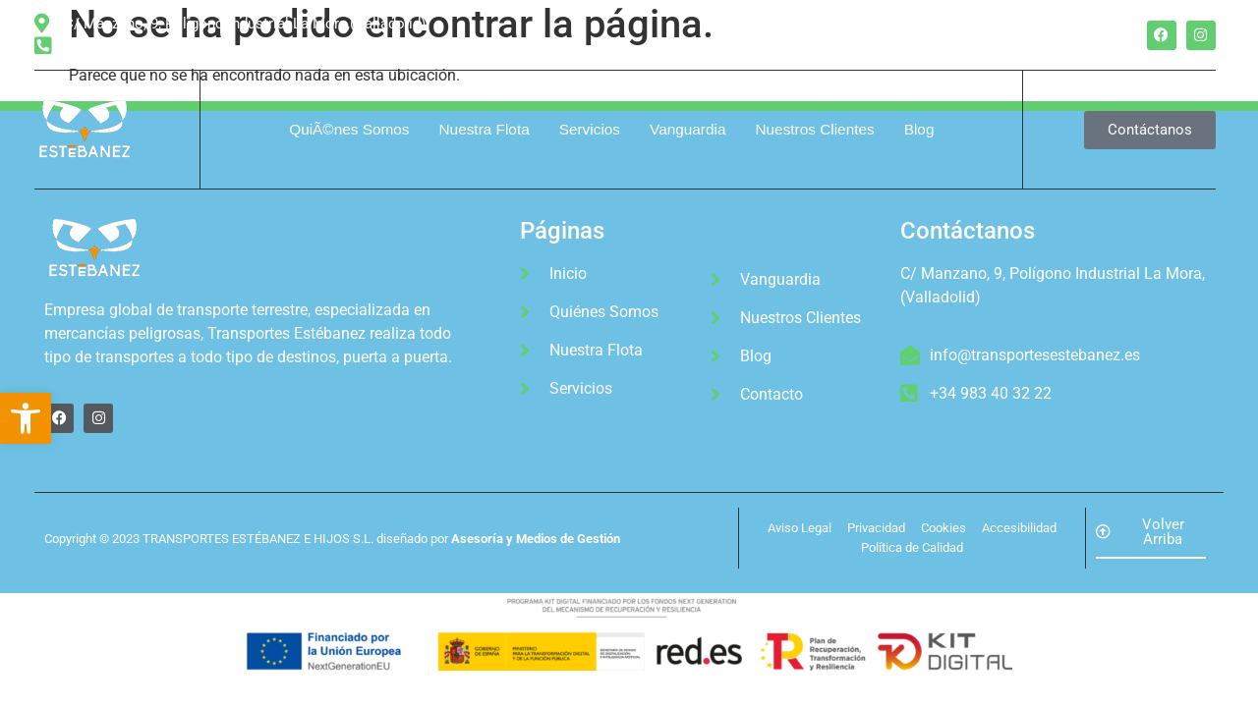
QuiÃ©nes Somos (349, 129)
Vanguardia (687, 129)
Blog (919, 129)
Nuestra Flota (484, 129)
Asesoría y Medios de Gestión (535, 538)
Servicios (589, 129)
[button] (25, 418)
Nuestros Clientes (814, 129)
